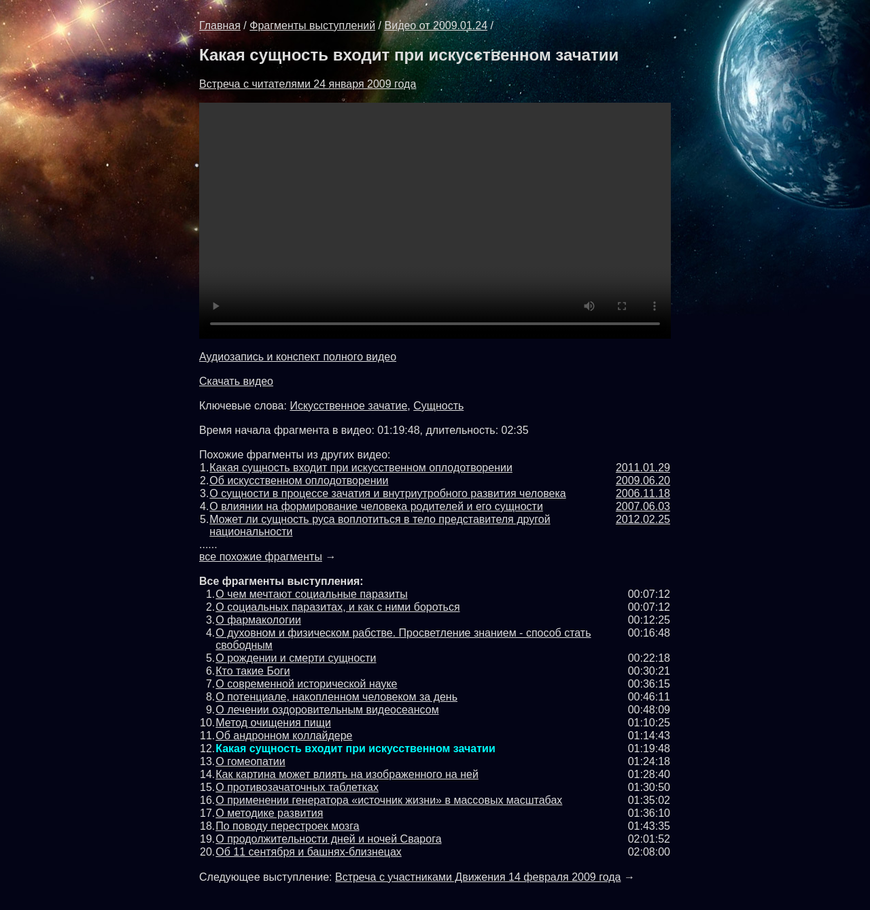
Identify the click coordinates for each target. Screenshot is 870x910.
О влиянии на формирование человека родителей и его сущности (375, 506)
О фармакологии (258, 620)
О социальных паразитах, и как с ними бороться (337, 607)
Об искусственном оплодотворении (298, 480)
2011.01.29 (643, 467)
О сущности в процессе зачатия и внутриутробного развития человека (387, 493)
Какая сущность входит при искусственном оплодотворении (360, 467)
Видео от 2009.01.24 (436, 25)
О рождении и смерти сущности (295, 658)
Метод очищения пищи (273, 722)
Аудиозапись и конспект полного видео (297, 357)
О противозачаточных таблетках (297, 787)
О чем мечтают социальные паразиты (311, 594)
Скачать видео (236, 381)
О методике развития (269, 813)
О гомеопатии (250, 761)
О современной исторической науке (306, 684)
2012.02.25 (643, 519)
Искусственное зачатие (348, 405)
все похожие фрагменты (260, 556)
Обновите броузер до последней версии (435, 221)
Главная (220, 25)
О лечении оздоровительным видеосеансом (326, 709)
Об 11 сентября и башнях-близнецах (308, 852)
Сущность (438, 405)
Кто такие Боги (252, 671)
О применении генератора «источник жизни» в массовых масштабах (388, 800)
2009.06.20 (643, 480)
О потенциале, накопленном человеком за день (336, 697)
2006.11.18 (643, 493)
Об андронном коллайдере (283, 735)
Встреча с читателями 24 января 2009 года (307, 84)
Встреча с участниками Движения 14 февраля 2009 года (478, 877)
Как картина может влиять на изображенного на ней (346, 774)
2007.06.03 (643, 506)
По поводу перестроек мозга (287, 826)
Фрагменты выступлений (312, 25)
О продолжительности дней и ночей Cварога (328, 839)
